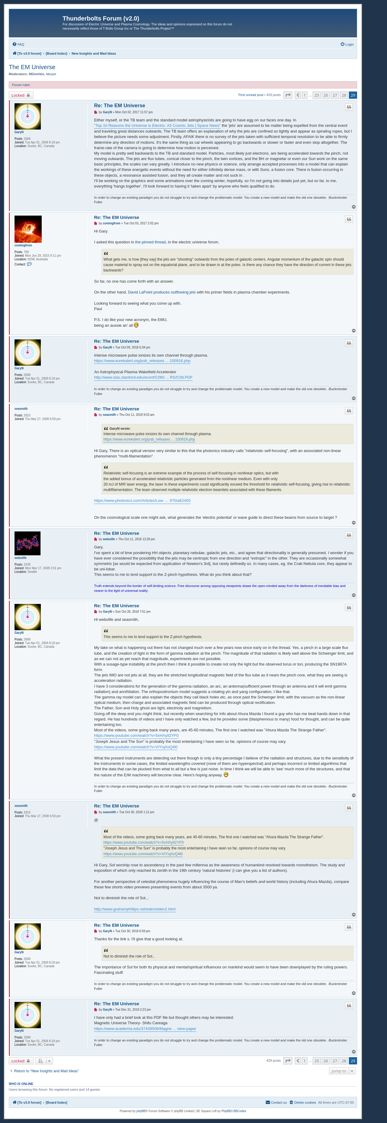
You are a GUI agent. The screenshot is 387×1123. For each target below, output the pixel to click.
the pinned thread (150, 242)
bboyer (51, 74)
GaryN (19, 132)
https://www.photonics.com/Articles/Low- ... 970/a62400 (142, 500)
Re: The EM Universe (119, 105)
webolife (21, 558)
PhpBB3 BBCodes (234, 1111)
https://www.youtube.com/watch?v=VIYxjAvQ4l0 (135, 747)
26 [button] (326, 95)
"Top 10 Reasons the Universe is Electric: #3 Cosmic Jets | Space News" (157, 125)
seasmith (21, 408)
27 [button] (335, 95)
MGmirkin (36, 74)
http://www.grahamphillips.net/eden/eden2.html (135, 909)
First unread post (250, 95)
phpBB (140, 1111)
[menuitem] (18, 44)
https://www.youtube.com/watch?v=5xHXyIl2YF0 (136, 735)
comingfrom (23, 245)
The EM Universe (32, 67)
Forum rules (21, 85)
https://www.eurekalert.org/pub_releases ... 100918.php (142, 360)
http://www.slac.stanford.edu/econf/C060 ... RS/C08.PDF (143, 377)
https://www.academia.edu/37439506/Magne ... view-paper (145, 1028)
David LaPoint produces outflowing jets (162, 292)
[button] (287, 95)
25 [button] (316, 95)
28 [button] (344, 95)
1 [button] (305, 95)
